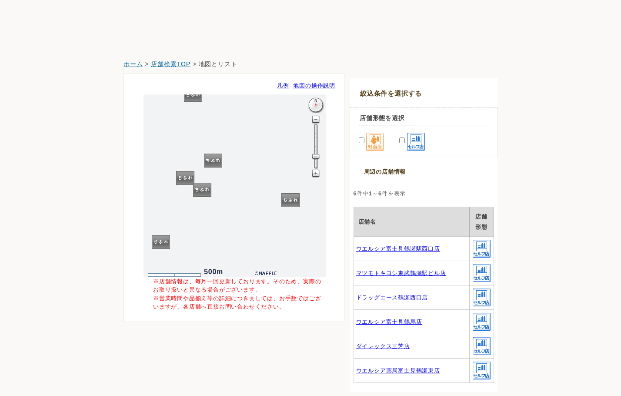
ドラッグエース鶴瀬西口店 (392, 297)
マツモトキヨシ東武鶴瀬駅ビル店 (401, 273)
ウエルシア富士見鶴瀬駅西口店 (398, 248)
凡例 (283, 85)
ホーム (133, 63)
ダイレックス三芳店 (383, 346)
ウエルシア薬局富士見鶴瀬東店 (398, 370)
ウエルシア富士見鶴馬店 (389, 322)
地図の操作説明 (314, 85)
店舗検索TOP (170, 63)
